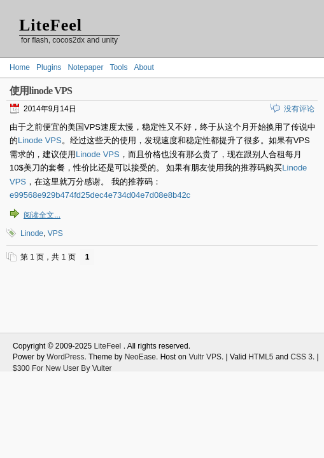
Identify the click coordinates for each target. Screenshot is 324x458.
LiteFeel (50, 25)
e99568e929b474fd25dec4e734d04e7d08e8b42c (100, 195)
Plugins (48, 67)
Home (20, 67)
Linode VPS (40, 140)
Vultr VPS (205, 356)
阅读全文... (42, 215)
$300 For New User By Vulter (62, 368)
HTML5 (260, 356)
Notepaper (85, 67)
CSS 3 (301, 356)
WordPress (65, 356)
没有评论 (299, 108)
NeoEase (140, 356)
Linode (31, 233)
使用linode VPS (41, 90)
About (143, 67)
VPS (55, 233)
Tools (118, 67)
